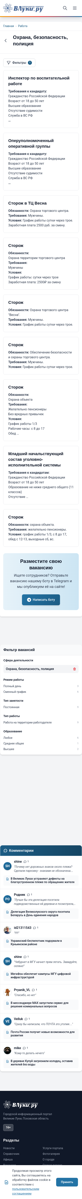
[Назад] (6, 41)
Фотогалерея (51, 1153)
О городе (48, 1159)
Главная (8, 26)
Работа (22, 26)
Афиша (8, 1159)
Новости (9, 1148)
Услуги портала (53, 1148)
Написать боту (41, 600)
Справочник (11, 1153)
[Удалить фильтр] (74, 669)
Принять (67, 1182)
